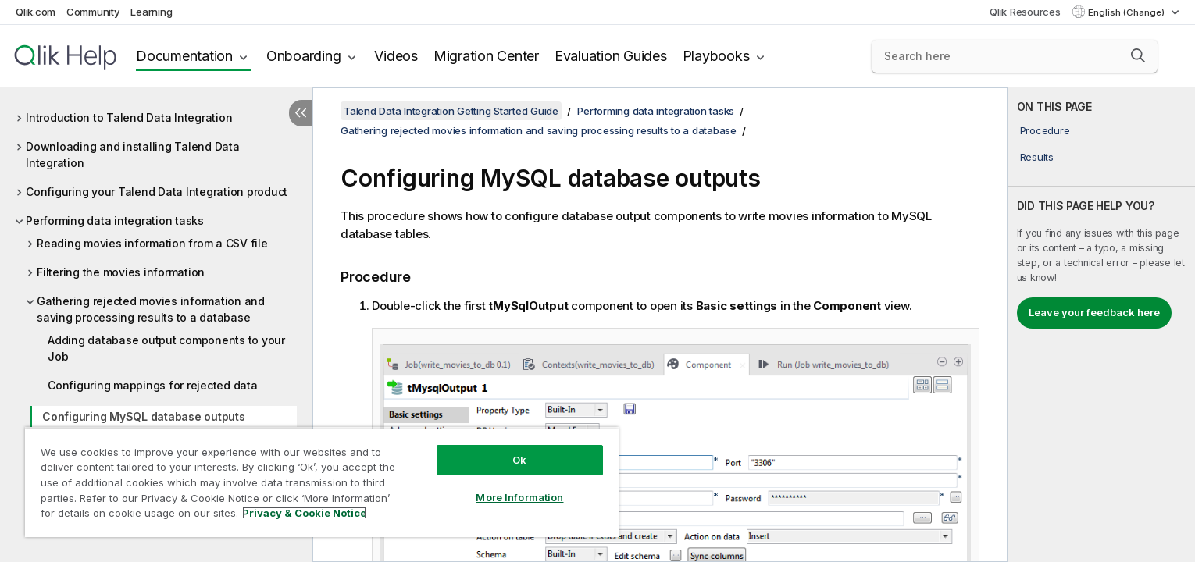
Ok (519, 460)
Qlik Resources (1025, 11)
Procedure (1045, 130)
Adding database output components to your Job (166, 348)
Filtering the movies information (121, 272)
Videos (396, 56)
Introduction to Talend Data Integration (129, 117)
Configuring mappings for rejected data (153, 385)
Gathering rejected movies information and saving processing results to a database (151, 309)
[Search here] (1015, 56)
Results (1037, 157)
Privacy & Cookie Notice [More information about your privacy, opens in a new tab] (304, 513)
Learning (151, 11)
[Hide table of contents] (300, 113)
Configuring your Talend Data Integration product (156, 191)
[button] (1138, 55)
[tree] (156, 299)
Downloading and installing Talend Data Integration (133, 154)
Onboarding (303, 56)
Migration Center (486, 56)
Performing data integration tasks (115, 220)
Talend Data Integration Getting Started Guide (451, 111)
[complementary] (1101, 324)
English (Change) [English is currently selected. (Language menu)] (1127, 12)
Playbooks (716, 56)
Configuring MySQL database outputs (143, 416)
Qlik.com (35, 11)
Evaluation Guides (611, 56)
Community (93, 11)
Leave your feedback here (1094, 312)
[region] (322, 482)
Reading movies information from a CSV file (152, 243)
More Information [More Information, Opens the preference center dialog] (519, 497)
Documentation (184, 56)
